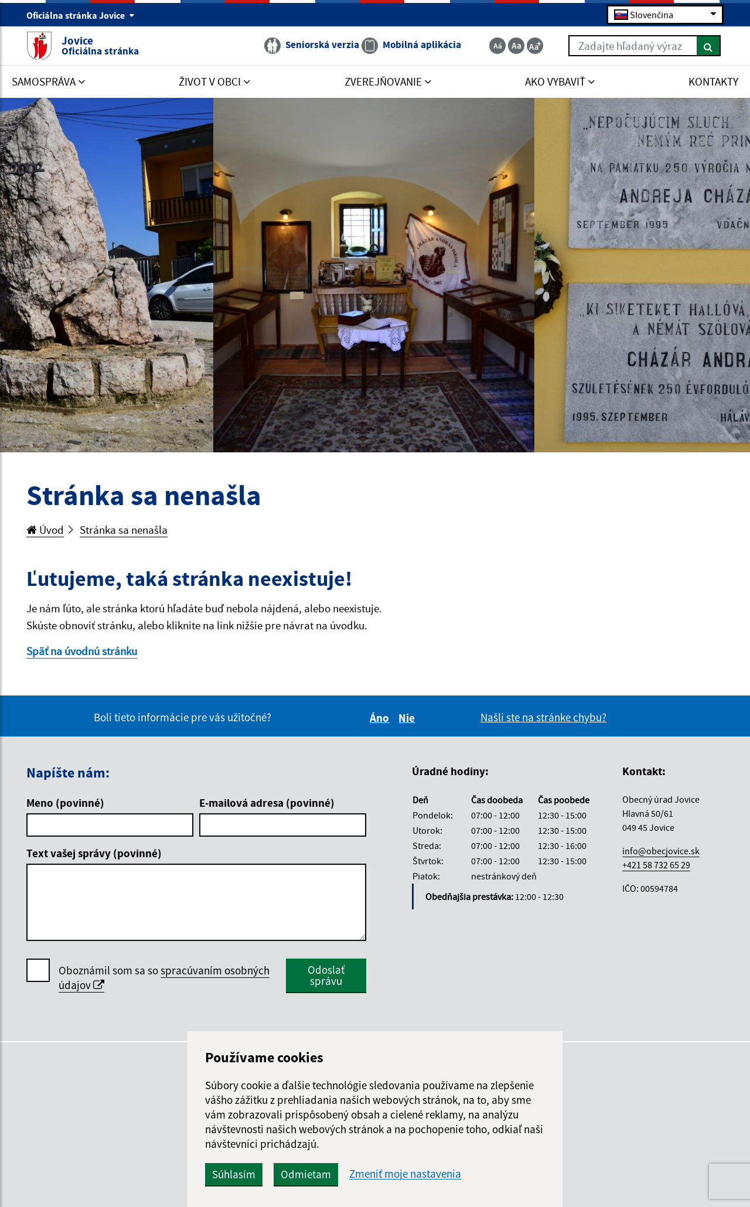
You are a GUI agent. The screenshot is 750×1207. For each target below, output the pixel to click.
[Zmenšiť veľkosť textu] (497, 45)
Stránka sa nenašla (124, 530)
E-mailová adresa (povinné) (267, 803)
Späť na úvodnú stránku (81, 651)
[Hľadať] (709, 45)
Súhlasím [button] (233, 1174)
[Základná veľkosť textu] (516, 45)
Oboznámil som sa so (164, 978)
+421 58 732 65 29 (656, 865)
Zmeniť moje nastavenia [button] (405, 1173)
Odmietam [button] (306, 1174)
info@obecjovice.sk (661, 851)
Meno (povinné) (65, 803)
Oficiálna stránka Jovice (80, 15)
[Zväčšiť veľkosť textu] (535, 45)
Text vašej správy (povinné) (94, 853)
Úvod (45, 530)
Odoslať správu (326, 975)
